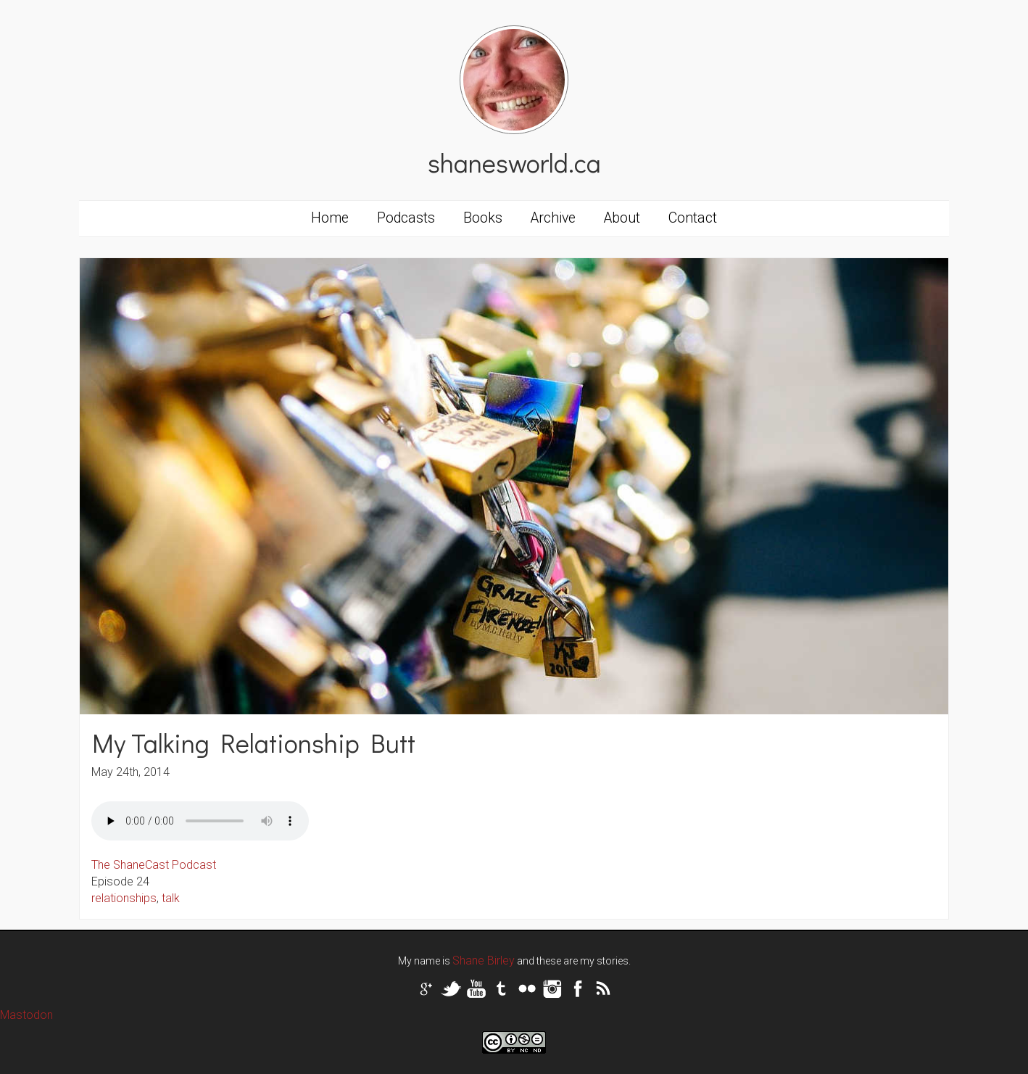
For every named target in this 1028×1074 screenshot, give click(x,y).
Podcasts (406, 218)
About (622, 218)
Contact (692, 218)
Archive (553, 218)
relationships (124, 898)
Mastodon (26, 1015)
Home (330, 218)
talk (171, 898)
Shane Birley (483, 960)
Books (482, 218)
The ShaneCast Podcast (153, 865)
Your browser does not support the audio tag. (200, 820)
